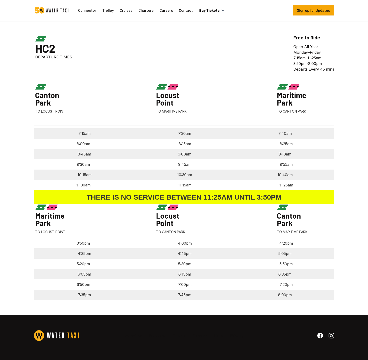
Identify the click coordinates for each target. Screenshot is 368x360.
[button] (212, 10)
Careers (166, 10)
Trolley (108, 10)
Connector (87, 10)
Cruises (126, 10)
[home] (51, 10)
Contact (186, 10)
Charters (145, 10)
